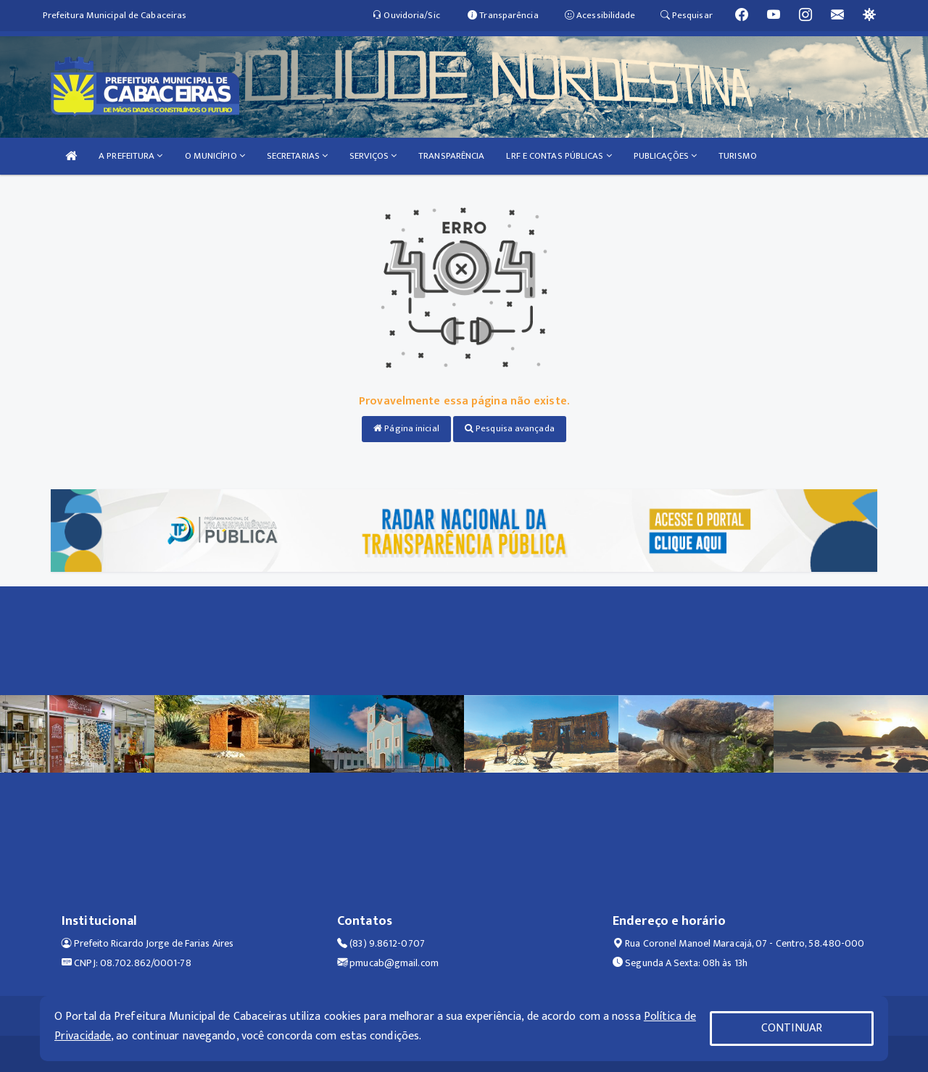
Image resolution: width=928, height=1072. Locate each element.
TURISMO (737, 156)
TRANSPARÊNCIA (451, 156)
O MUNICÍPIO (215, 156)
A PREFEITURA (130, 156)
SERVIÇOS (373, 156)
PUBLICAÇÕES (665, 156)
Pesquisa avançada (510, 428)
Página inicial (406, 428)
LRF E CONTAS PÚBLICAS (558, 156)
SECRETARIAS (297, 156)
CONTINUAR (791, 1028)
